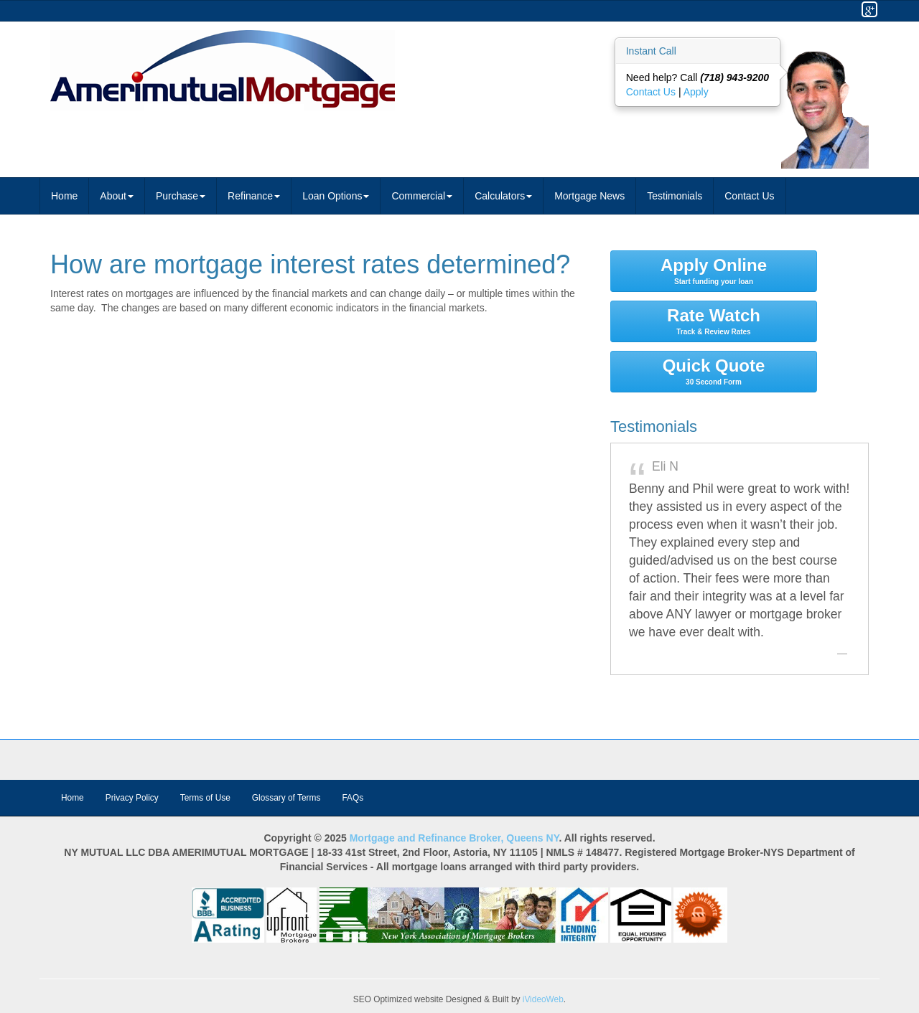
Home (64, 196)
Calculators (503, 196)
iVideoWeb (543, 999)
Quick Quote (714, 371)
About (117, 196)
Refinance (254, 196)
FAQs (352, 798)
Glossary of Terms (286, 798)
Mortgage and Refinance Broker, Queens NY (454, 838)
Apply (696, 92)
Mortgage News (589, 196)
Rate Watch (714, 321)
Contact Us (652, 92)
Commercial (421, 196)
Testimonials (674, 196)
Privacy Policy (132, 798)
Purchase (180, 196)
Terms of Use (205, 798)
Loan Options (335, 196)
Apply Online (714, 270)
